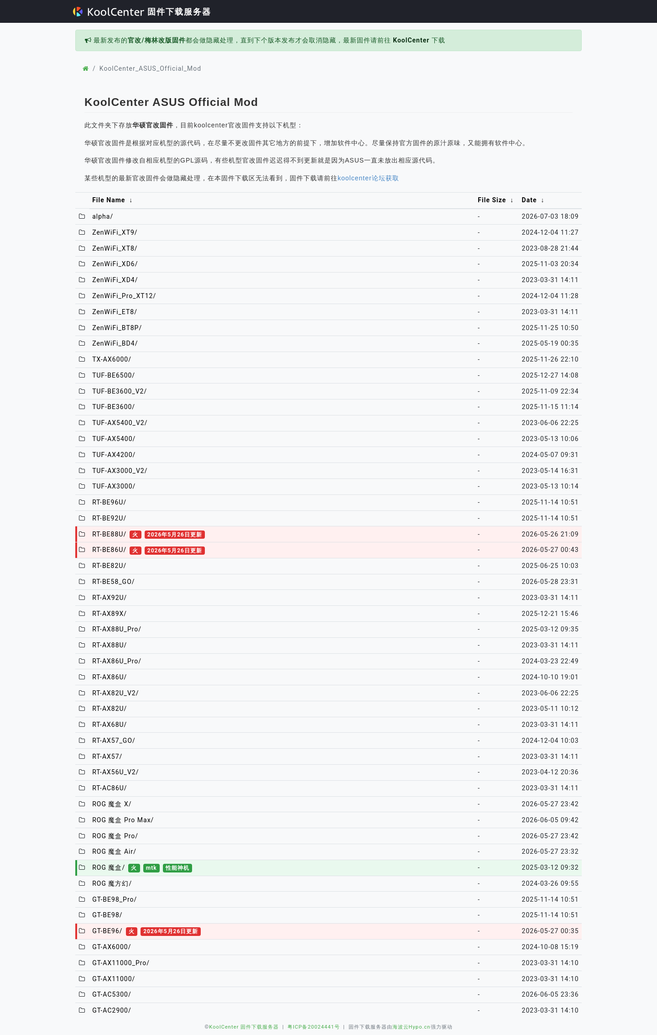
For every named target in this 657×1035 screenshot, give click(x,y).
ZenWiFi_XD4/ (115, 280)
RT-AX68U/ (109, 724)
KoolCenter (411, 40)
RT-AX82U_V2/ (115, 693)
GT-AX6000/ (111, 947)
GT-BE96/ (146, 931)
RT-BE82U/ (109, 565)
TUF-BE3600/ (113, 406)
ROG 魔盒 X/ (111, 804)
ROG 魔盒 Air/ (114, 851)
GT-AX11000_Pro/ (121, 963)
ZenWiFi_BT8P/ (117, 327)
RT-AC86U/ (109, 788)
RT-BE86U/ (148, 549)
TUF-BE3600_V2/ (119, 391)
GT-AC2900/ (111, 1010)
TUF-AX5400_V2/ (119, 422)
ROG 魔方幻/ (112, 883)
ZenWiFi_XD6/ (115, 264)
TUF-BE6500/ (113, 375)
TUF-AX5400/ (114, 438)
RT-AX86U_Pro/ (116, 661)
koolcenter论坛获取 (368, 178)
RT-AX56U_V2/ (115, 772)
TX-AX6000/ (111, 359)
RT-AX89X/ (109, 613)
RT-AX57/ (107, 756)
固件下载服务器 (142, 11)
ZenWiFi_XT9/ (114, 232)
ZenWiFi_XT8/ (114, 248)
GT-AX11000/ (113, 978)
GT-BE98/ (107, 915)
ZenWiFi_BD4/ (115, 343)
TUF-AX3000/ (114, 486)
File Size (492, 200)
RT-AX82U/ (109, 708)
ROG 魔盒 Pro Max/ (123, 820)
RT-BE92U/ (109, 518)
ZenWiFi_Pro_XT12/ (124, 295)
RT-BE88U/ (148, 534)
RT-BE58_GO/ (113, 581)
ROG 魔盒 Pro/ (115, 836)
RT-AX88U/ (109, 645)
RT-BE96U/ (109, 502)
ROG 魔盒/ (142, 867)
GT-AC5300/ (111, 994)
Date (529, 200)
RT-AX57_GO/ (114, 740)
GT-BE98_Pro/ (114, 899)
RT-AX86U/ (109, 677)
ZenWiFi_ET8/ (114, 311)
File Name (108, 200)
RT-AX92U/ (109, 597)
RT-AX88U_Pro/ (116, 629)
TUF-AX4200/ (114, 454)
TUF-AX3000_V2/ (119, 470)
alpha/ (102, 216)
